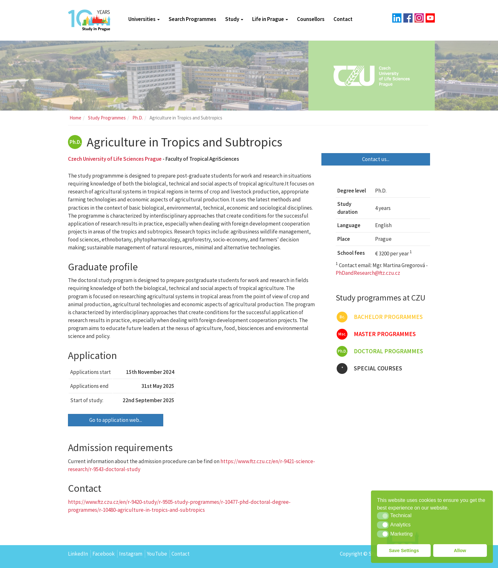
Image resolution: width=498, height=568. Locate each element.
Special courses (369, 368)
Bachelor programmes (380, 317)
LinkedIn (78, 553)
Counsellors (311, 19)
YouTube (157, 553)
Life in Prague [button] (270, 19)
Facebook (103, 553)
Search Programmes (192, 19)
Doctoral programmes (380, 351)
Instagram (130, 553)
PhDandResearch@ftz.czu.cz (368, 272)
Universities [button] (144, 19)
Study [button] (234, 19)
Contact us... (375, 159)
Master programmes (376, 334)
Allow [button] (460, 550)
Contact (343, 19)
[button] (383, 515)
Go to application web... (115, 419)
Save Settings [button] (404, 550)
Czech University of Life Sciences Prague (115, 158)
